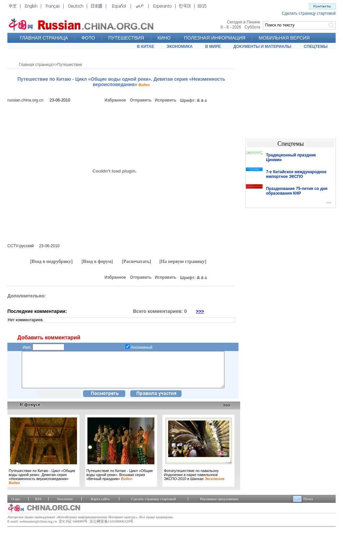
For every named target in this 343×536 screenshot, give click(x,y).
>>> (200, 311)
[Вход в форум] (97, 261)
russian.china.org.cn (25, 100)
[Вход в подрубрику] (51, 261)
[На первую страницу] (182, 261)
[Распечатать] (136, 261)
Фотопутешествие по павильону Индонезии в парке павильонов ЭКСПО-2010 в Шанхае (194, 482)
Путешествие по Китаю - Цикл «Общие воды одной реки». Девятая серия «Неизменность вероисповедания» (42, 484)
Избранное (115, 100)
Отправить (140, 100)
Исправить (166, 100)
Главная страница (36, 64)
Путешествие (69, 64)
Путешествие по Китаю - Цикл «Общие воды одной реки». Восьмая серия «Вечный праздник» (119, 482)
